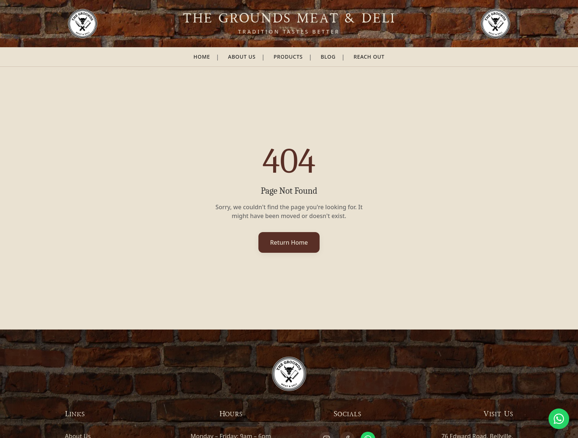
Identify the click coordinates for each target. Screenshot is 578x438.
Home (202, 56)
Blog (328, 56)
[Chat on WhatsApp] (559, 418)
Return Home (289, 242)
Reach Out (369, 56)
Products (288, 56)
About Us (242, 56)
